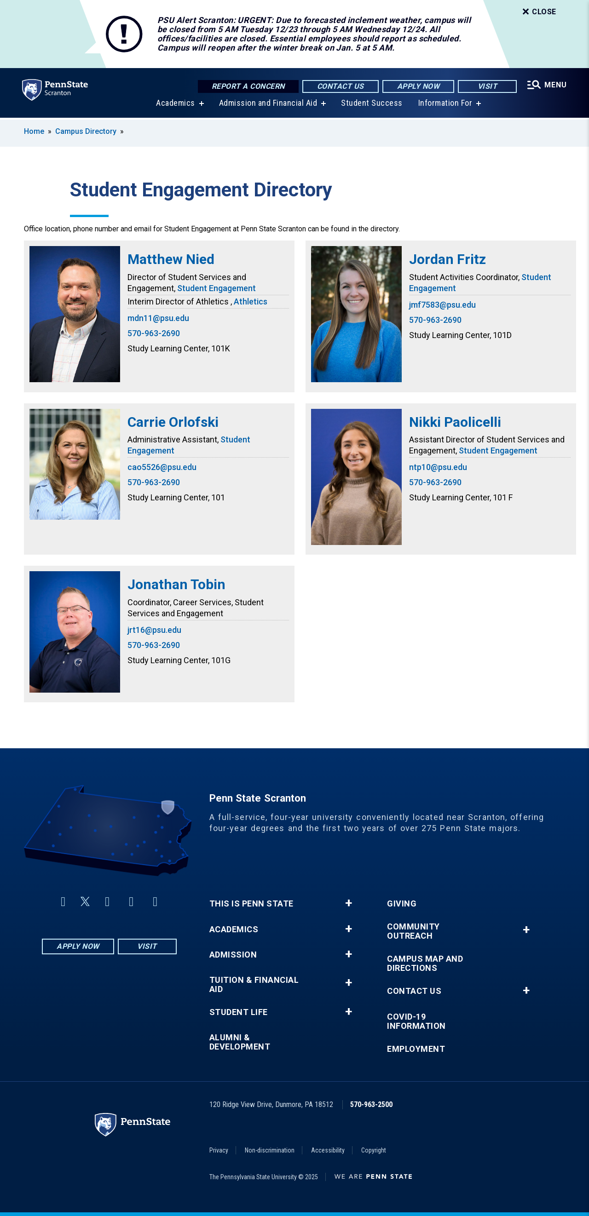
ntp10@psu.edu (438, 467)
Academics (175, 104)
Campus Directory (85, 131)
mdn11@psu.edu (158, 318)
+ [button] (348, 903)
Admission (233, 954)
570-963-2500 (371, 1104)
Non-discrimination (269, 1150)
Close (538, 12)
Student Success (372, 104)
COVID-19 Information (416, 1021)
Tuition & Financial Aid (254, 984)
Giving (401, 903)
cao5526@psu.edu (161, 467)
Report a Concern (248, 86)
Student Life (238, 1012)
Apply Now (418, 86)
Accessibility (328, 1150)
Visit (487, 86)
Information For (445, 104)
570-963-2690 (153, 333)
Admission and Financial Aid (268, 104)
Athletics (250, 301)
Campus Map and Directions (425, 963)
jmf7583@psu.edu (442, 305)
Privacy (218, 1150)
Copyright (373, 1150)
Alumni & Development (240, 1042)
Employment (416, 1049)
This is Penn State (251, 903)
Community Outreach (413, 931)
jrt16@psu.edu (154, 630)
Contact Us (340, 86)
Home (34, 131)
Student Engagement (216, 288)
